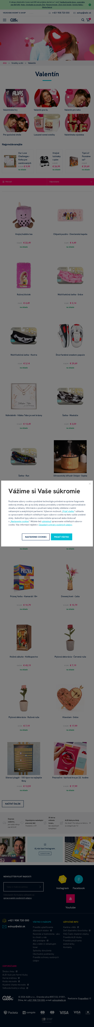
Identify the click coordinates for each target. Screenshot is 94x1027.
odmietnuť (46, 521)
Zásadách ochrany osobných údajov (55, 524)
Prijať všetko (68, 511)
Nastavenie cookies (20, 521)
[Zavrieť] (90, 483)
